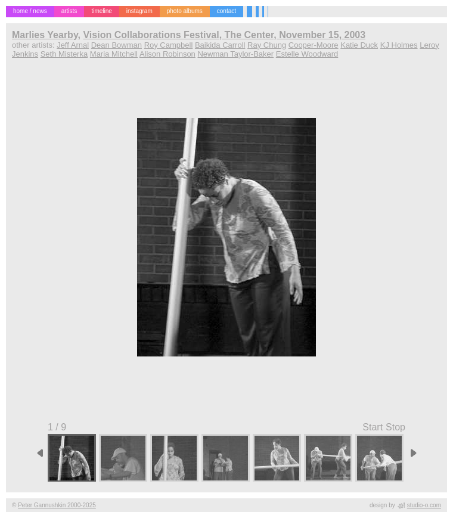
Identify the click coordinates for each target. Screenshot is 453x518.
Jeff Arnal (73, 45)
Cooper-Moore (313, 45)
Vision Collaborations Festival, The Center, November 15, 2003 (224, 35)
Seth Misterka (64, 53)
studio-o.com (424, 505)
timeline (101, 11)
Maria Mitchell (114, 53)
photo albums (185, 11)
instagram (139, 11)
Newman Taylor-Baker (235, 53)
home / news (30, 11)
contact (226, 11)
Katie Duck (359, 45)
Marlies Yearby (45, 35)
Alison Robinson (167, 53)
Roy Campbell (168, 45)
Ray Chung (266, 45)
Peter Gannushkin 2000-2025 (57, 505)
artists (69, 11)
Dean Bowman (116, 45)
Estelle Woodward (307, 53)
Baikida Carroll (220, 45)
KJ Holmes (399, 45)
